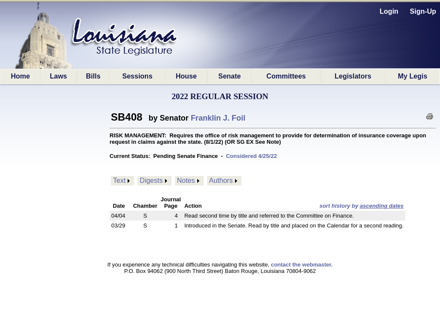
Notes (186, 180)
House (186, 76)
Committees (286, 76)
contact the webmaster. (302, 264)
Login (389, 11)
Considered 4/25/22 (251, 156)
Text (119, 180)
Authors (221, 180)
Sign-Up (423, 11)
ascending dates (381, 206)
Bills (93, 76)
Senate (229, 76)
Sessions (137, 76)
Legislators (353, 76)
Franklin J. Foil (218, 118)
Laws (58, 76)
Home (20, 76)
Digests (151, 180)
